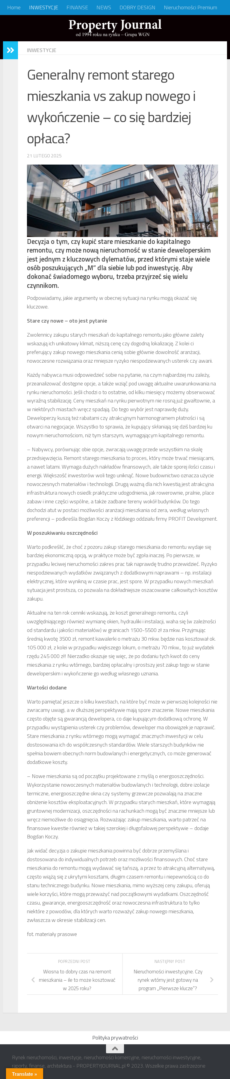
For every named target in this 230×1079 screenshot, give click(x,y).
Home (14, 7)
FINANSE (77, 7)
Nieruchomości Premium (190, 7)
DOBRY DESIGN (137, 7)
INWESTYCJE (43, 7)
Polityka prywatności (115, 1038)
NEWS (103, 7)
